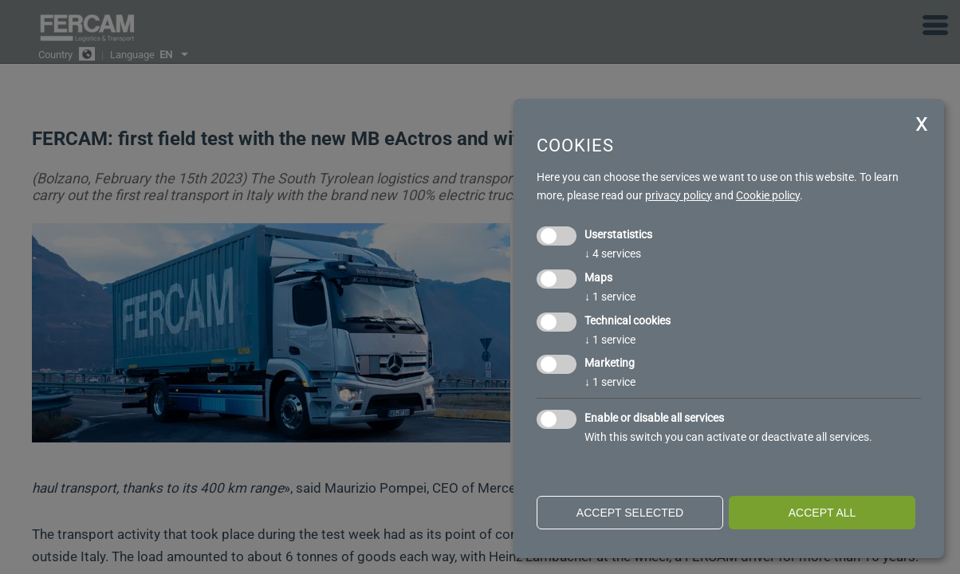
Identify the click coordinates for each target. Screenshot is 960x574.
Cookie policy (768, 195)
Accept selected (629, 512)
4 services (612, 253)
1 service (609, 296)
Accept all (822, 512)
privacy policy (678, 195)
